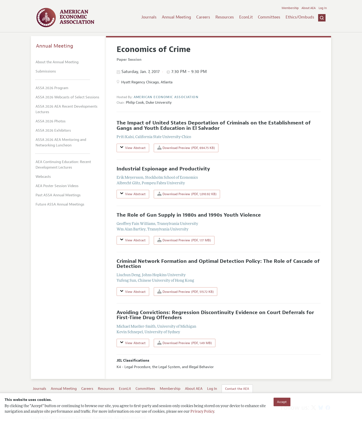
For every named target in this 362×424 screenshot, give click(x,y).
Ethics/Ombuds (300, 17)
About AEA (309, 8)
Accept (282, 402)
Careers (203, 17)
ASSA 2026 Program (52, 88)
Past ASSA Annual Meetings (58, 195)
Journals (149, 17)
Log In (323, 8)
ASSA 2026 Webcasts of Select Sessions (67, 97)
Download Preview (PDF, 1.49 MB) (184, 343)
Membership (290, 8)
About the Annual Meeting (57, 62)
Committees (269, 17)
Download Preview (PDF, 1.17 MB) (184, 240)
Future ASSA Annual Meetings (60, 204)
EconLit (246, 17)
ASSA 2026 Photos (51, 121)
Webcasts (43, 176)
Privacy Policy (202, 412)
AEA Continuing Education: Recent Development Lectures (63, 165)
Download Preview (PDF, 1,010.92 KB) (187, 194)
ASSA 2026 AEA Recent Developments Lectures (66, 109)
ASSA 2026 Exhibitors (53, 130)
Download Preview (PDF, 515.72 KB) (185, 291)
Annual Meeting (176, 17)
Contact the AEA (237, 389)
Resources (224, 17)
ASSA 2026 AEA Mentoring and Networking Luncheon (61, 142)
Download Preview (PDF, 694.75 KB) (186, 147)
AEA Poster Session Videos (57, 186)
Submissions (46, 71)
